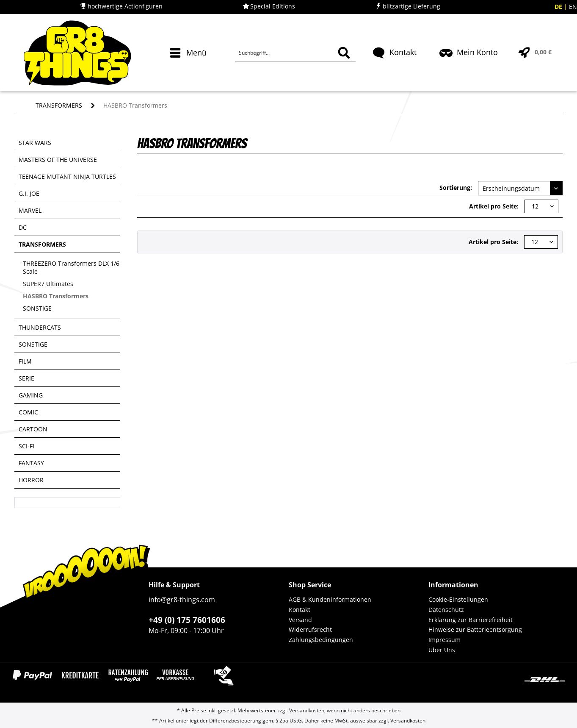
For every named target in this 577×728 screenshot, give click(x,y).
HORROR (31, 480)
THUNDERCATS (40, 327)
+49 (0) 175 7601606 (187, 619)
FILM (25, 361)
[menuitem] (189, 67)
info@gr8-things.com (182, 599)
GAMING (31, 395)
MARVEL (30, 210)
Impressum (444, 640)
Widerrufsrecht (310, 629)
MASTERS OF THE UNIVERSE (58, 160)
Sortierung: (455, 187)
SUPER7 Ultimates (48, 284)
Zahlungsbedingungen (321, 640)
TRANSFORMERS (42, 244)
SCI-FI (26, 446)
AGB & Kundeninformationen (330, 599)
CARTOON (33, 429)
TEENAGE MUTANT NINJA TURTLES (67, 176)
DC (23, 227)
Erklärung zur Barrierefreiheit (470, 620)
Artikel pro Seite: (494, 206)
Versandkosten (306, 710)
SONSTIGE (37, 308)
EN (573, 7)
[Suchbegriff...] (295, 52)
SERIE (26, 378)
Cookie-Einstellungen (458, 599)
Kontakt (299, 610)
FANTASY (31, 463)
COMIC (28, 412)
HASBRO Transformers (55, 296)
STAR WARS (35, 143)
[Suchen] (344, 52)
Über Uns (441, 650)
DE (559, 7)
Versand (300, 620)
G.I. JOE (29, 193)
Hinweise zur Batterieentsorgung (475, 629)
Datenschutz (446, 610)
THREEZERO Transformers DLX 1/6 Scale (71, 267)
